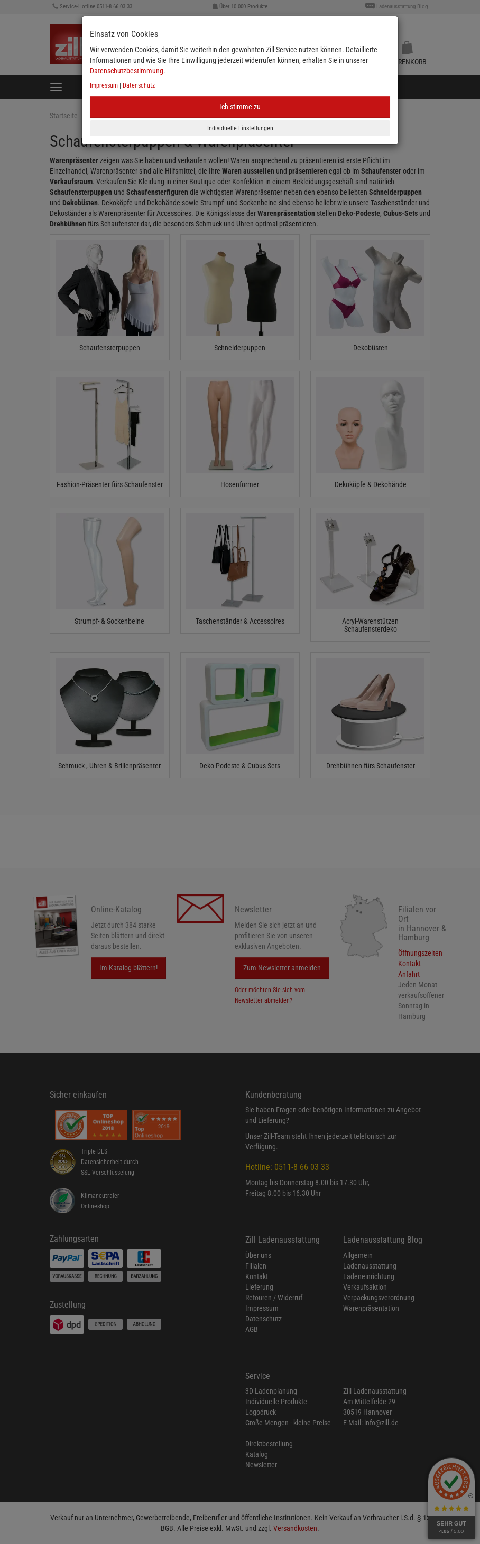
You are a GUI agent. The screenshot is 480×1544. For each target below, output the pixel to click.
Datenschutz (139, 85)
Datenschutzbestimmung (126, 70)
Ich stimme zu (240, 106)
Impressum (104, 85)
